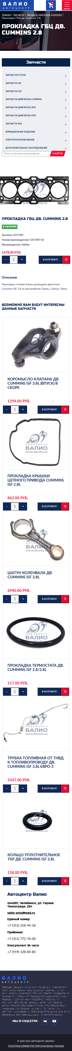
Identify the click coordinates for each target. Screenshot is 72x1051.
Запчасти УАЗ (13, 124)
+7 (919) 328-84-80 (21, 952)
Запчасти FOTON (15, 75)
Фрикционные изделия (20, 132)
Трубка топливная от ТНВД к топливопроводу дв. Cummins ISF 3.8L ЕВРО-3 (36, 762)
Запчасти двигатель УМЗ (20, 115)
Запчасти (18, 14)
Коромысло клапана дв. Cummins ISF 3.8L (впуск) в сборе (33, 383)
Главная (6, 14)
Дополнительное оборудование (26, 148)
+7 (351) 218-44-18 (21, 925)
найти (58, 153)
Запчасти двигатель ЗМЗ (20, 107)
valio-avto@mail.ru (21, 913)
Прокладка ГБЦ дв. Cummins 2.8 (21, 18)
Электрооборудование (20, 140)
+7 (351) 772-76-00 (21, 939)
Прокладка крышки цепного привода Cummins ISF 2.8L (36, 480)
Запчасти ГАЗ (13, 91)
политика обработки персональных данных (36, 1046)
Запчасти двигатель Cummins (44, 14)
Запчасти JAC (13, 83)
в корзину (50, 259)
